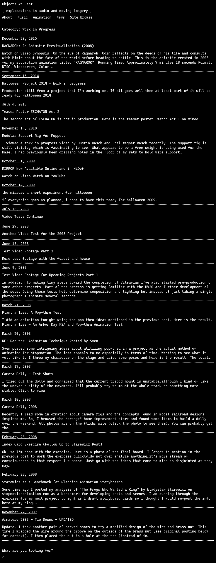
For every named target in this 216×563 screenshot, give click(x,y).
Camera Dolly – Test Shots (27, 374)
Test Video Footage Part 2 (27, 251)
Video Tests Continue (22, 216)
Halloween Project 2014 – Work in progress (44, 83)
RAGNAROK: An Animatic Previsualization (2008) (48, 46)
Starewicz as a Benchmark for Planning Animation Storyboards (62, 482)
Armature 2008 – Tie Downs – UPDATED (37, 519)
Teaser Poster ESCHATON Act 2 (30, 112)
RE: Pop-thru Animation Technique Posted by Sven (50, 341)
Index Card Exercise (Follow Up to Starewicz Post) (52, 444)
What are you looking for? (27, 550)
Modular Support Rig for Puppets (33, 136)
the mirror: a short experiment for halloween (47, 193)
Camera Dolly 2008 (19, 407)
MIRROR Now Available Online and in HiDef (43, 169)
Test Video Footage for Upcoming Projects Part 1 (50, 275)
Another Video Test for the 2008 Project (42, 234)
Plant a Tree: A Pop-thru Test (31, 312)
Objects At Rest (17, 4)
